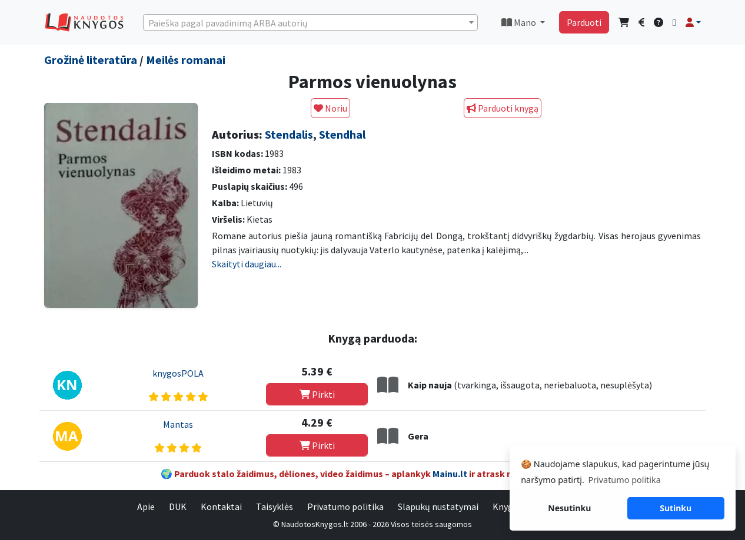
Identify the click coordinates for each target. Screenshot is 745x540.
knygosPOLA (178, 373)
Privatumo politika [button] (624, 479)
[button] (693, 22)
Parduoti (584, 22)
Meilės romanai (185, 59)
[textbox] (310, 23)
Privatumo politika (345, 506)
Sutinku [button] (675, 508)
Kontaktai (221, 506)
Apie (146, 506)
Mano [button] (519, 22)
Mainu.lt (450, 473)
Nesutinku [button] (569, 508)
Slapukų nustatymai (438, 506)
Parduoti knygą (502, 108)
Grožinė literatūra (90, 59)
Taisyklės (274, 506)
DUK (178, 506)
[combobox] (310, 22)
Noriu (330, 108)
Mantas (178, 424)
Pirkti (317, 394)
